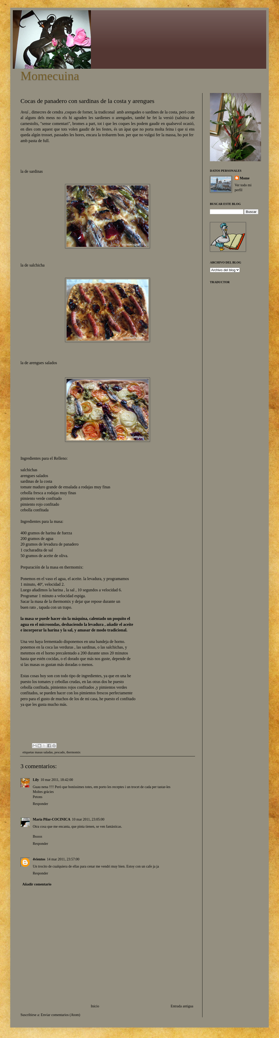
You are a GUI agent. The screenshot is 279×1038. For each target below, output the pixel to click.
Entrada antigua (182, 1006)
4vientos (39, 859)
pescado (60, 752)
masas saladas (44, 752)
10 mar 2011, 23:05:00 (88, 819)
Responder (40, 804)
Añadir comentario (36, 884)
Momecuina (49, 76)
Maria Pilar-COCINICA (51, 819)
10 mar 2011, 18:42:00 (56, 780)
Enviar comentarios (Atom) (60, 1015)
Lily (36, 780)
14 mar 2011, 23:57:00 (63, 859)
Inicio (95, 1006)
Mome (245, 178)
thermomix (73, 752)
